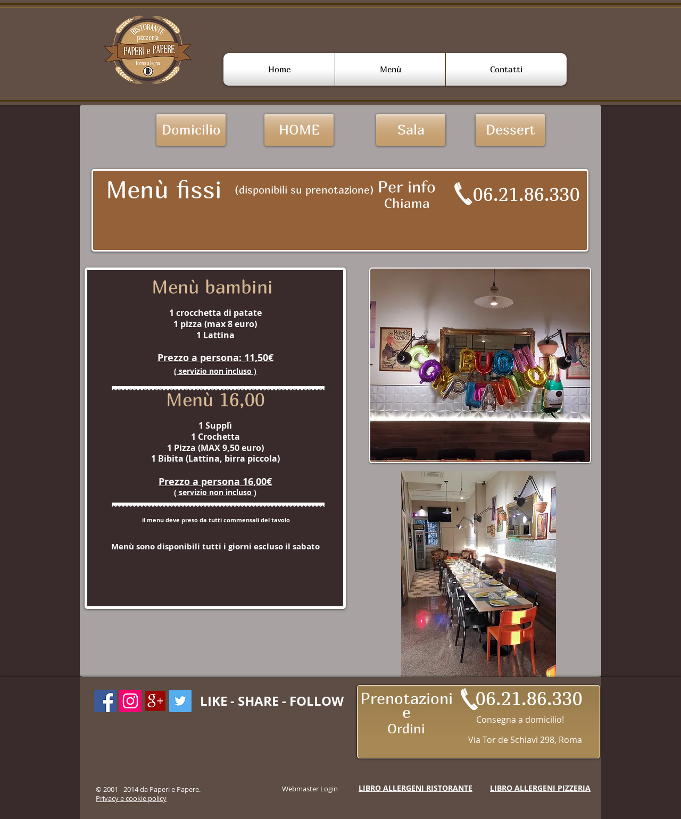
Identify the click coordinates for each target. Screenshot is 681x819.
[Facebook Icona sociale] (105, 701)
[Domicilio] (191, 130)
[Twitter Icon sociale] (180, 701)
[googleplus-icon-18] (155, 701)
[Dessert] (510, 130)
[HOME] (299, 130)
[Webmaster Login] (310, 788)
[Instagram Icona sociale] (130, 701)
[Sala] (410, 130)
